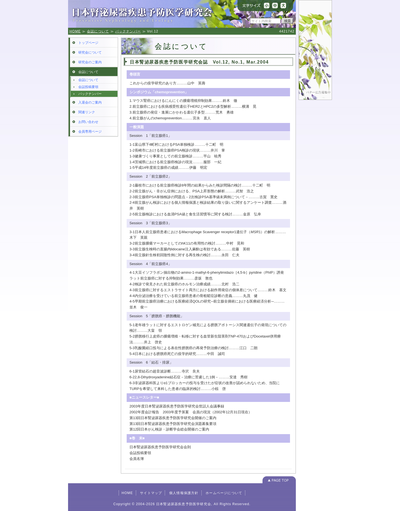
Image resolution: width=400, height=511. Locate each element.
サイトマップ (151, 493)
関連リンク (86, 112)
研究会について (90, 52)
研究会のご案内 (90, 62)
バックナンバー (128, 31)
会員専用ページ (90, 132)
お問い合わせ (88, 122)
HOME (75, 31)
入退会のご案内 (90, 102)
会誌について (98, 31)
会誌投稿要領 (88, 87)
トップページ (88, 43)
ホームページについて (224, 493)
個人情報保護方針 (184, 493)
